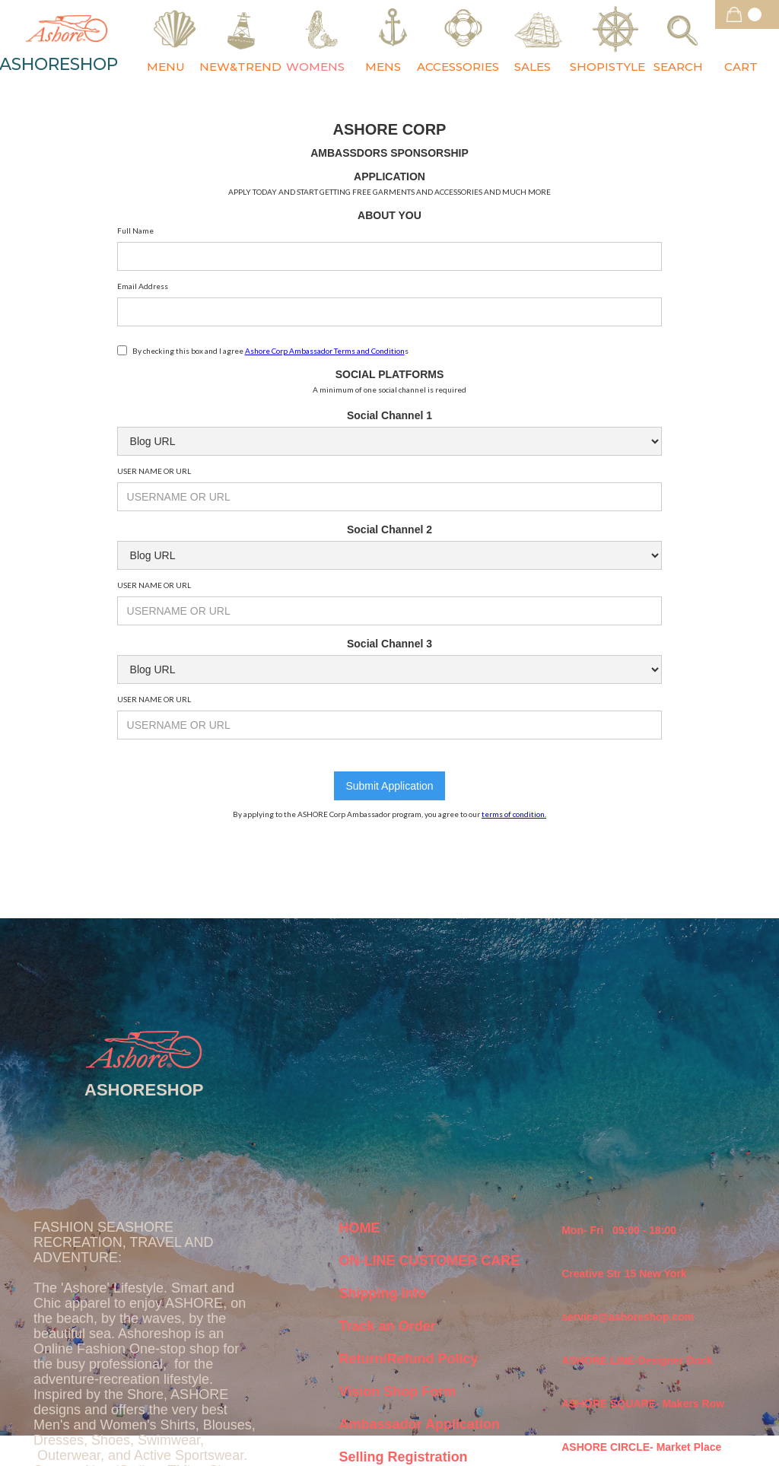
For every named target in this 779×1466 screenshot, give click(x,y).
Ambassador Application (419, 1424)
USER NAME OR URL (154, 470)
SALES (532, 66)
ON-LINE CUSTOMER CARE (429, 1260)
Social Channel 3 (389, 644)
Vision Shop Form (397, 1391)
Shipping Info (383, 1293)
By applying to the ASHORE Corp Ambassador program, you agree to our (389, 814)
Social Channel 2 (389, 529)
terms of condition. (514, 814)
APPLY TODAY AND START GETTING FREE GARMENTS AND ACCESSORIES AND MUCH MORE (389, 191)
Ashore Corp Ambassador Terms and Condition (325, 350)
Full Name (135, 230)
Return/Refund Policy (409, 1358)
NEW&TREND (240, 66)
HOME (359, 1227)
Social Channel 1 (389, 415)
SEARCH (678, 66)
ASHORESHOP (143, 1090)
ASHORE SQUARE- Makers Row (642, 1404)
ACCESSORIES (458, 66)
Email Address (142, 286)
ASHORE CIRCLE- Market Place (641, 1447)
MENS (383, 66)
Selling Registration (403, 1456)
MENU (166, 66)
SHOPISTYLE (607, 66)
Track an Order (387, 1326)
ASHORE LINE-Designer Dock (636, 1360)
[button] (747, 14)
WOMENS (315, 66)
